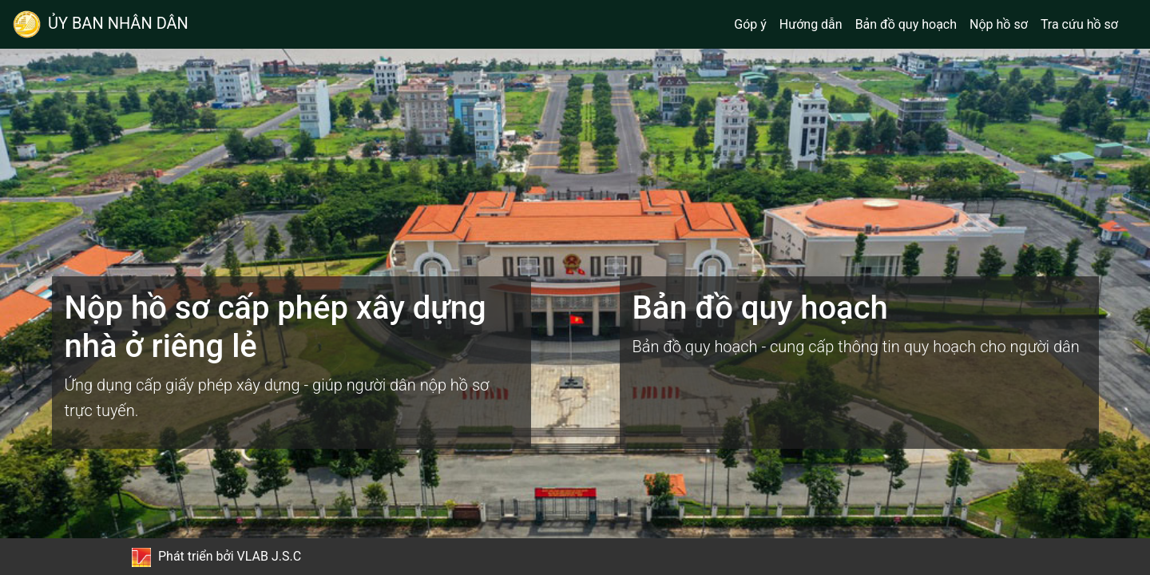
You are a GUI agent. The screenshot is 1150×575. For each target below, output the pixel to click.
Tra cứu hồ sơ (1079, 24)
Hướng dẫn (811, 24)
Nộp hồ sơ (999, 24)
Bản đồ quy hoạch (906, 24)
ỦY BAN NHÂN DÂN (100, 24)
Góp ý (750, 24)
